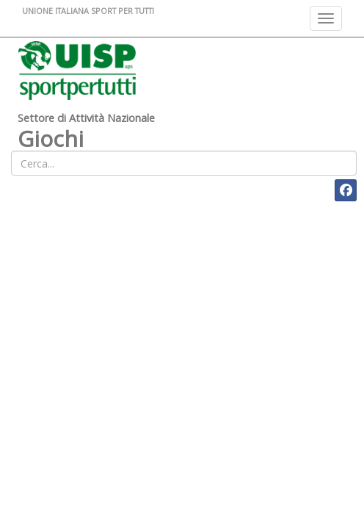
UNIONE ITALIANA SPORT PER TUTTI (88, 10)
